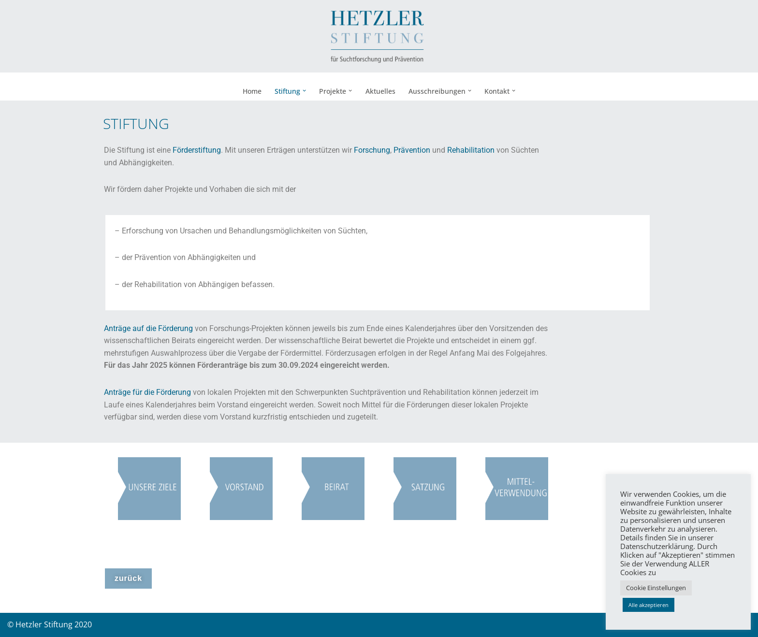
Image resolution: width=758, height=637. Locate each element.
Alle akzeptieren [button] (648, 604)
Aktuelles (380, 91)
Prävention (412, 150)
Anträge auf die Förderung (148, 328)
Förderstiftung (197, 150)
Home (252, 91)
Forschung (372, 150)
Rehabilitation (471, 150)
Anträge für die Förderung (147, 392)
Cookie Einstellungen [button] (656, 587)
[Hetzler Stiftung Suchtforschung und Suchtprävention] (379, 36)
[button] (304, 90)
